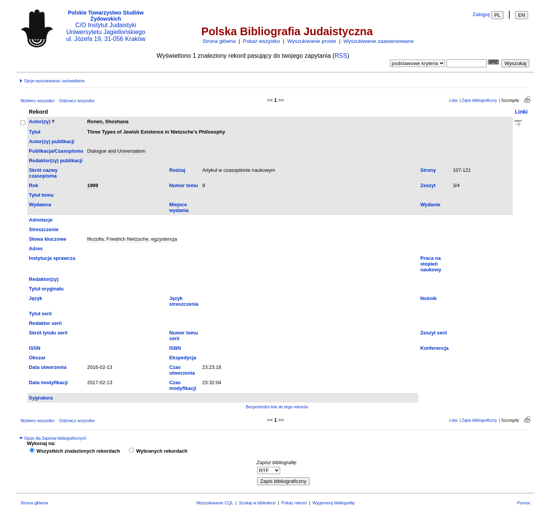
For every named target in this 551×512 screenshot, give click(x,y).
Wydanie (430, 204)
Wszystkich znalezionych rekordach (78, 451)
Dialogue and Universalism (116, 151)
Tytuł (35, 132)
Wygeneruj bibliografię (333, 503)
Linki (521, 112)
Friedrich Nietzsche (127, 239)
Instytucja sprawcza (52, 258)
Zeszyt (427, 185)
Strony (428, 170)
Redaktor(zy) (44, 279)
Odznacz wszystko (77, 100)
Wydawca (40, 204)
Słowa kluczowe (47, 239)
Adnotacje (41, 220)
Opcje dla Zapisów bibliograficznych (52, 438)
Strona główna (219, 41)
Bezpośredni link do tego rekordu (277, 406)
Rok (33, 185)
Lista (453, 100)
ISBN (175, 348)
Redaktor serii (45, 323)
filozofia (95, 239)
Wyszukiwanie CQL (214, 503)
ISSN (35, 348)
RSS (340, 55)
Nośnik (428, 298)
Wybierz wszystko (38, 100)
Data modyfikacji (48, 382)
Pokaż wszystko (261, 41)
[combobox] (467, 63)
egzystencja (164, 239)
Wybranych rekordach (161, 451)
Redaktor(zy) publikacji (56, 160)
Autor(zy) (40, 121)
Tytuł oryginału (46, 289)
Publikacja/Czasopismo (56, 151)
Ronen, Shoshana (108, 121)
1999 (92, 185)
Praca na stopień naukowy (430, 263)
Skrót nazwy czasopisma (43, 173)
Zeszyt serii (433, 333)
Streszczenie (44, 229)
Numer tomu (183, 185)
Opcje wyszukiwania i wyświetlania (51, 81)
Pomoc (524, 503)
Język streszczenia (183, 301)
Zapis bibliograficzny (479, 100)
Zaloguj (481, 14)
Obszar (37, 357)
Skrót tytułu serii (48, 333)
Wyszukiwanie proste (311, 41)
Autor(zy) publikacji (52, 141)
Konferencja (434, 348)
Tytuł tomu (41, 195)
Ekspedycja (182, 357)
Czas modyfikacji (182, 385)
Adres (36, 248)
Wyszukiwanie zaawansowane (379, 41)
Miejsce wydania (179, 207)
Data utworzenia (48, 367)
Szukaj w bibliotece (257, 503)
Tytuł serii (40, 313)
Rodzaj (177, 170)
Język (35, 298)
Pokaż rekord (293, 503)
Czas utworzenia (182, 370)
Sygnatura (41, 398)
